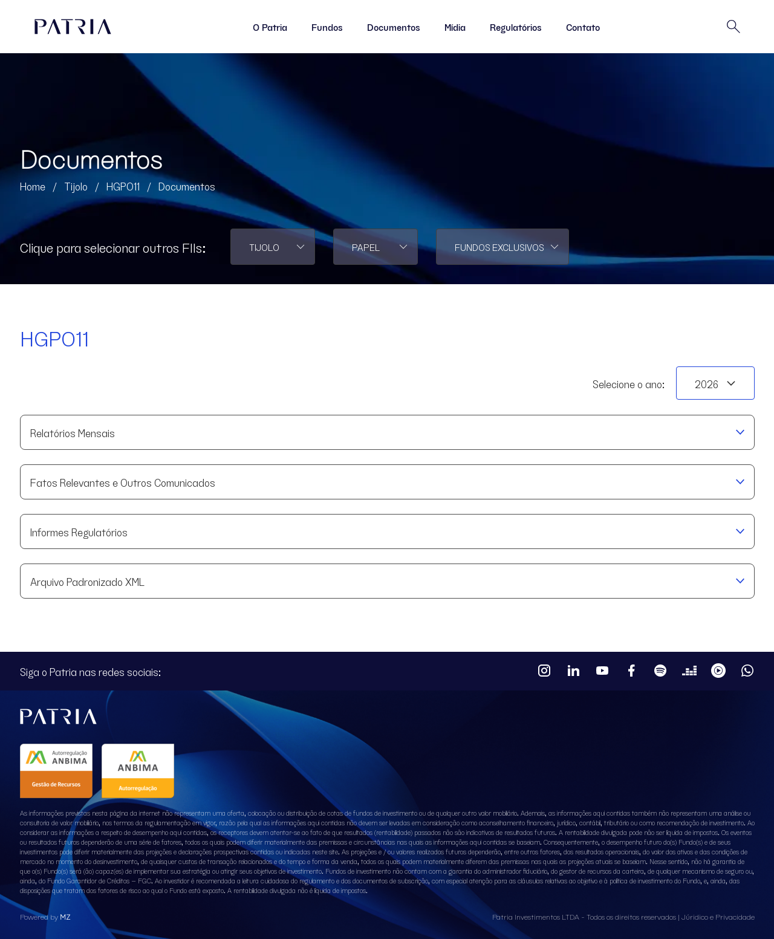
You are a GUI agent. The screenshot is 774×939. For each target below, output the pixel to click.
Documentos (393, 26)
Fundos (327, 26)
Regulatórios (516, 26)
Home (32, 185)
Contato (583, 26)
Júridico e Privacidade (718, 916)
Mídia (455, 26)
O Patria (270, 26)
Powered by (45, 916)
